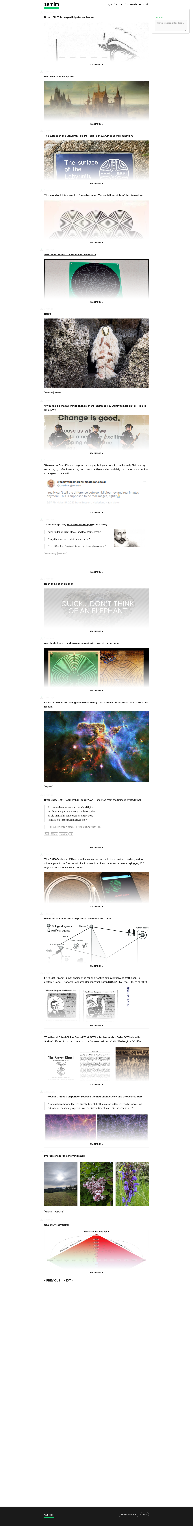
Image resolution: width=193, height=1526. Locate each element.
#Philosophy (56, 223)
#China (54, 915)
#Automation (51, 1152)
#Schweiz (59, 1408)
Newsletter (127, 1515)
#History (76, 1152)
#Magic (48, 367)
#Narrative (49, 710)
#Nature (48, 1408)
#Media (71, 602)
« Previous (52, 1498)
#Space (48, 867)
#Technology (59, 367)
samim (51, 4)
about (119, 4)
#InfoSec (49, 1000)
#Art (47, 223)
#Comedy (71, 367)
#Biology (92, 1339)
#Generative (50, 602)
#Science (58, 1339)
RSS (145, 1515)
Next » (68, 1498)
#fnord (58, 459)
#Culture (62, 602)
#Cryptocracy (61, 1235)
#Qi (59, 544)
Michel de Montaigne (79, 616)
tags (109, 4)
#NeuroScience (63, 710)
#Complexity (80, 1339)
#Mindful (68, 223)
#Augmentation (89, 1152)
